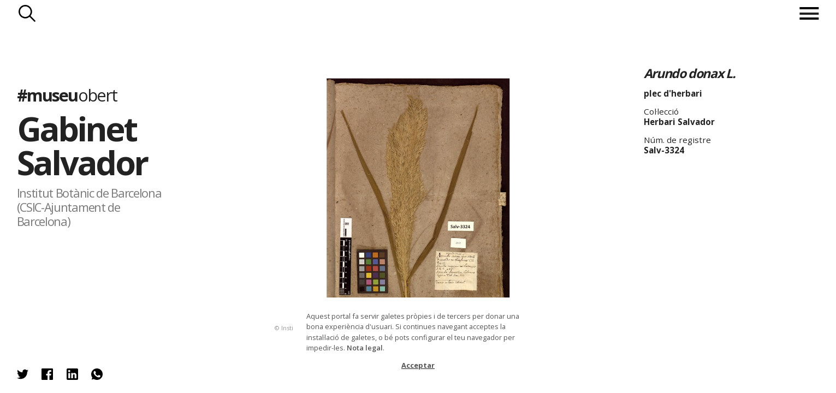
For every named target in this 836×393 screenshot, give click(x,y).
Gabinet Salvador (82, 145)
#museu (67, 95)
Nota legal (365, 348)
